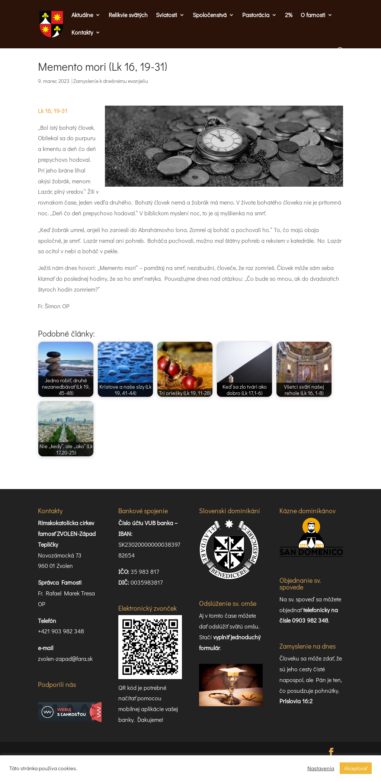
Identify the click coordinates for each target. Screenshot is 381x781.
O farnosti (313, 15)
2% (288, 15)
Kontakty (82, 33)
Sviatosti (166, 15)
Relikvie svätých (128, 15)
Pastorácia (255, 15)
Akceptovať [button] (355, 768)
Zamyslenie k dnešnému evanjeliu (110, 80)
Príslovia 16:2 (296, 701)
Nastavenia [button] (320, 768)
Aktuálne (82, 15)
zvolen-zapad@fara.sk (65, 658)
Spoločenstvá (210, 15)
